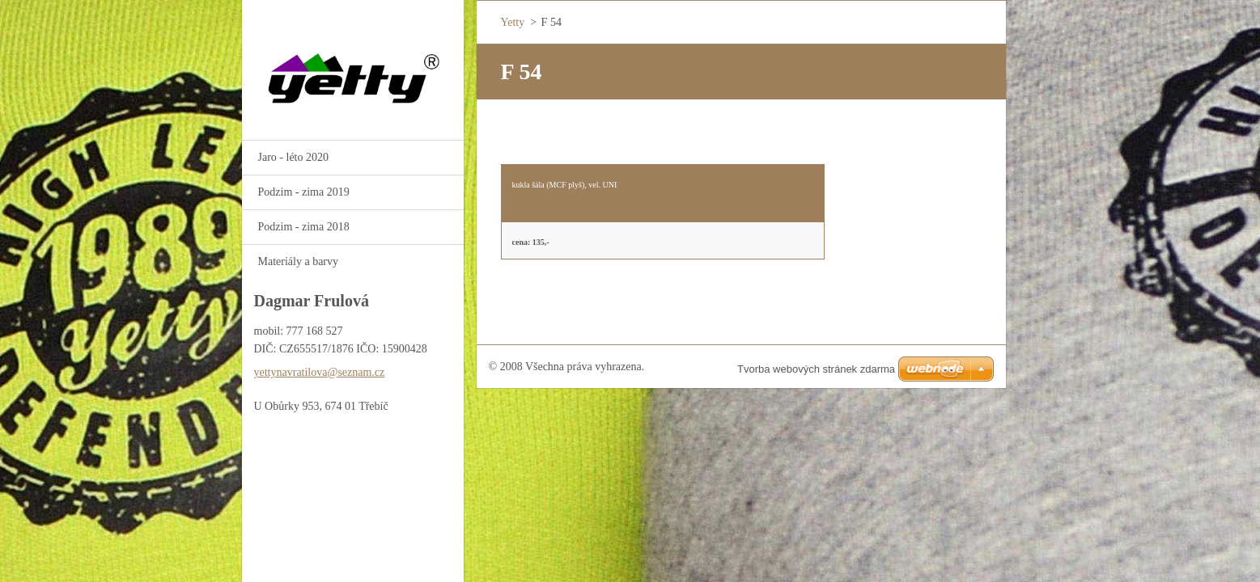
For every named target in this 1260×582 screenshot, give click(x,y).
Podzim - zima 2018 (304, 227)
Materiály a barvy (298, 261)
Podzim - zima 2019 (304, 192)
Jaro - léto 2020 (293, 157)
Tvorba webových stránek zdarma (816, 369)
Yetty (513, 22)
